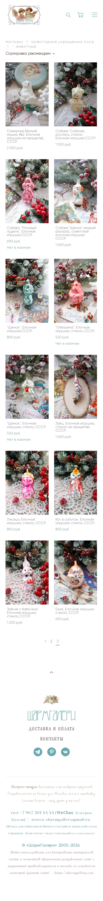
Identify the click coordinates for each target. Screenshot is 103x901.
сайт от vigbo (51, 888)
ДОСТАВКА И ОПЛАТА (51, 729)
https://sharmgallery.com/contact (70, 833)
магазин (14, 41)
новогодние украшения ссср (62, 41)
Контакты (34, 833)
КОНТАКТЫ (52, 739)
